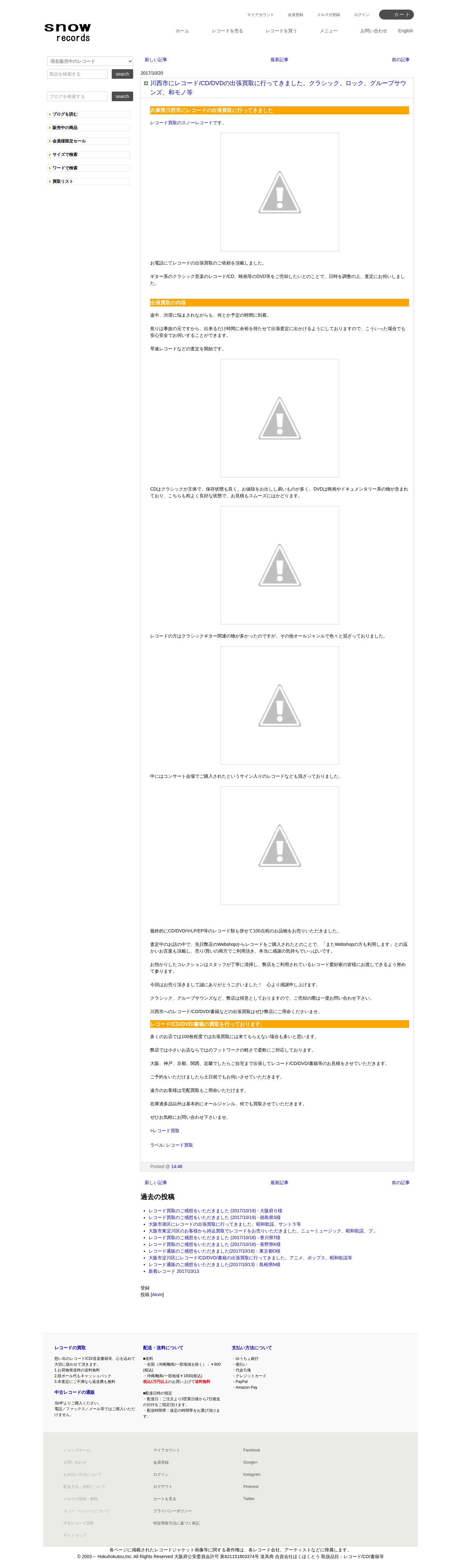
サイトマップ (74, 1535)
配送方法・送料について (84, 1486)
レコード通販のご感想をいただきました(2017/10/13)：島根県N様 (214, 1264)
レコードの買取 (70, 1347)
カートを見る (164, 1499)
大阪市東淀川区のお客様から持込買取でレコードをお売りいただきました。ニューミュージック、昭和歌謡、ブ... (262, 1230)
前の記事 (401, 59)
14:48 (176, 1166)
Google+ (250, 1462)
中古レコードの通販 (74, 1392)
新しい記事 (156, 59)
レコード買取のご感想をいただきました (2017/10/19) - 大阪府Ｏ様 (215, 1210)
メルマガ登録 (328, 14)
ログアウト (163, 1486)
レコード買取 (166, 1130)
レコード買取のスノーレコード (181, 122)
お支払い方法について (82, 1474)
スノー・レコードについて (86, 1511)
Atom (157, 1294)
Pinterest (250, 1486)
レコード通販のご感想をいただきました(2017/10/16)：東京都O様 (214, 1251)
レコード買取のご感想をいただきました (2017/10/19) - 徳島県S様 (215, 1217)
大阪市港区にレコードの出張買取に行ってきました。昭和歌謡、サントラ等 (225, 1224)
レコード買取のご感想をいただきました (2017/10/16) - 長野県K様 (215, 1244)
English (405, 30)
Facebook (251, 1450)
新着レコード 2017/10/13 (174, 1271)
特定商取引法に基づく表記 (176, 1523)
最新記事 (279, 59)
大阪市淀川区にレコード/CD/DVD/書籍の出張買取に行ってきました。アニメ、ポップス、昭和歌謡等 (250, 1257)
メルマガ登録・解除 (80, 1499)
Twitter (249, 1499)
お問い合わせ (74, 1462)
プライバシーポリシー (172, 1511)
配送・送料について (163, 1347)
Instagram (251, 1474)
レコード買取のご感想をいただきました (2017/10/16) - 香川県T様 (214, 1237)
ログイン (361, 14)
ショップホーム (76, 1450)
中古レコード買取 (78, 1523)
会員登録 (295, 14)
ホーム (182, 30)
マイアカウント (260, 14)
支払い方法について (252, 1347)
